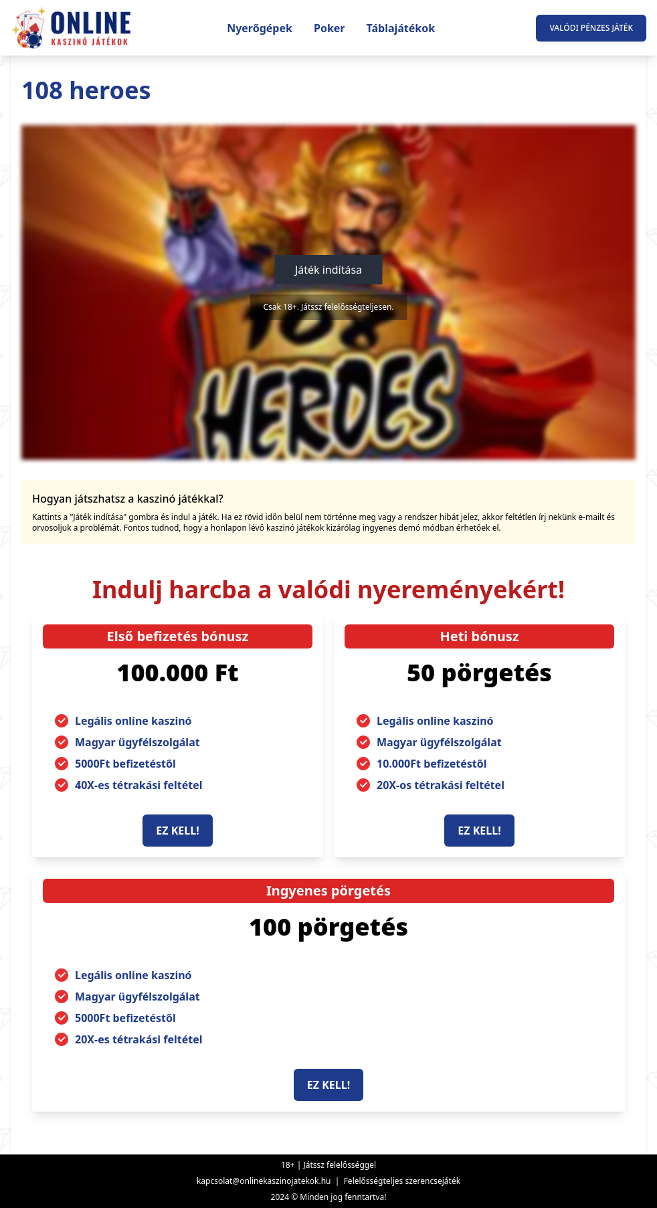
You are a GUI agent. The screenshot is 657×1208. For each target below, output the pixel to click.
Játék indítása (328, 269)
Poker (329, 28)
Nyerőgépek (259, 28)
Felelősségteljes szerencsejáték (402, 1181)
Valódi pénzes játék (591, 27)
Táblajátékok (401, 28)
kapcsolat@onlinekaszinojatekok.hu (264, 1181)
